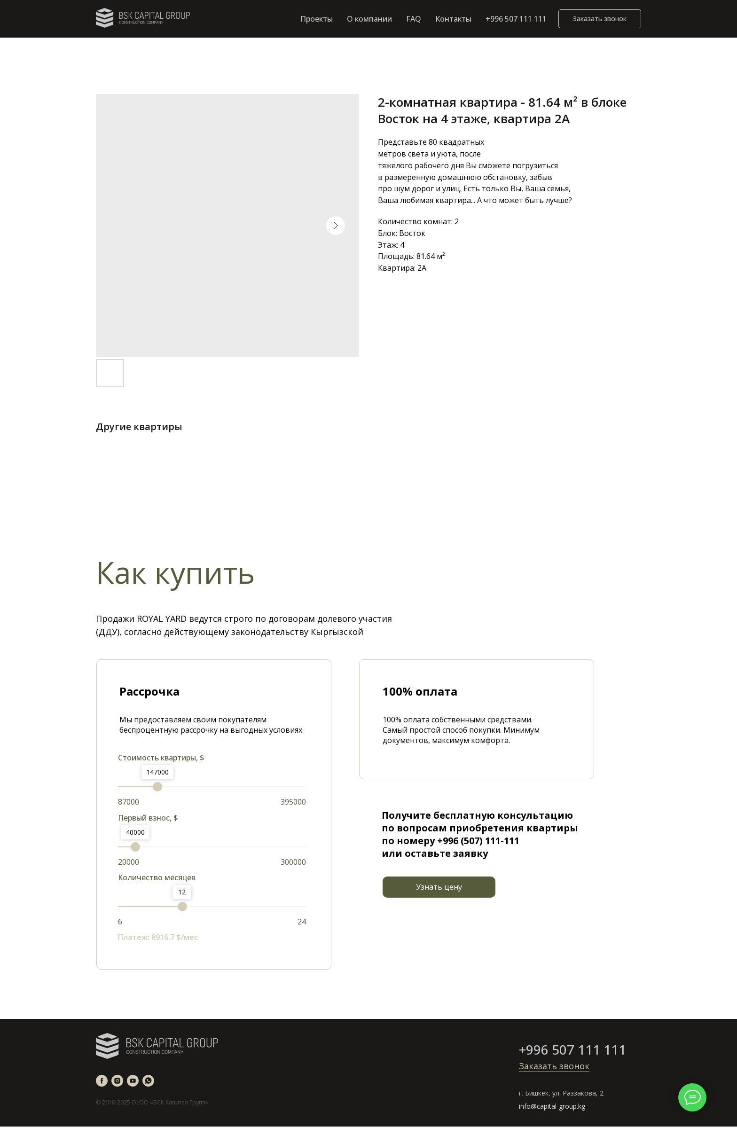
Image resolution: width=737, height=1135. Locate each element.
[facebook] (102, 1081)
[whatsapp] (148, 1081)
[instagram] (117, 1081)
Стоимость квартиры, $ (161, 757)
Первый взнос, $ (148, 818)
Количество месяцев (157, 877)
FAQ (413, 19)
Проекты (316, 19)
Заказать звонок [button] (554, 1066)
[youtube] (133, 1081)
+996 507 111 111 (516, 19)
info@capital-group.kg (552, 1106)
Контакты (453, 19)
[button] (599, 18)
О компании (369, 19)
